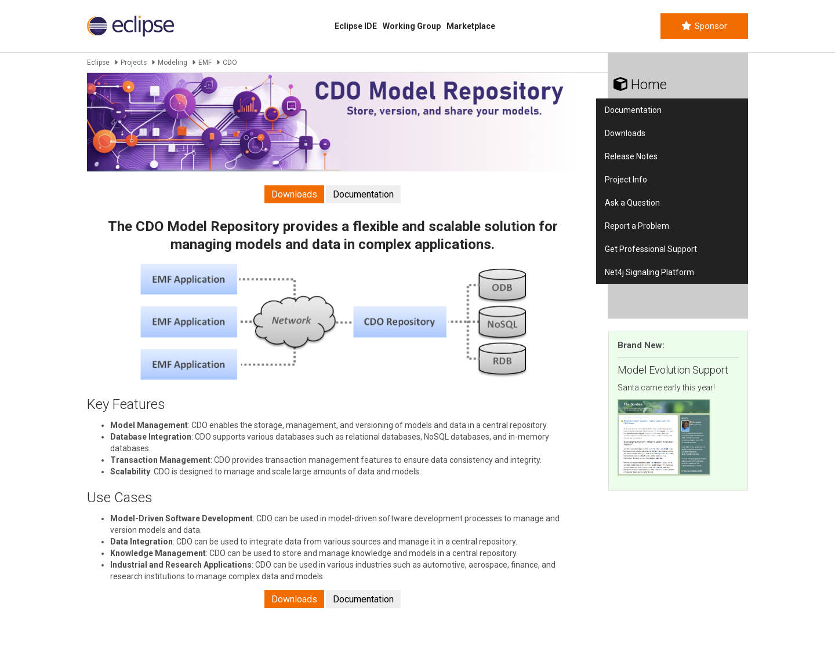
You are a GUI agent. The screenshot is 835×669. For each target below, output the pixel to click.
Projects (134, 63)
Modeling (172, 63)
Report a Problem (637, 226)
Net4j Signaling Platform (649, 272)
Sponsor (704, 26)
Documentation (363, 194)
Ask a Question (632, 202)
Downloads (294, 194)
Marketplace (470, 26)
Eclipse (98, 63)
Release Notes (631, 156)
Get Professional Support (651, 249)
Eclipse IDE (356, 26)
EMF (205, 63)
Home (640, 84)
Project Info (626, 179)
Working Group (412, 26)
